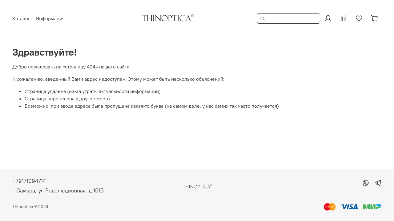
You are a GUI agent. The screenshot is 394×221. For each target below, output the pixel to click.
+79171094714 (29, 180)
